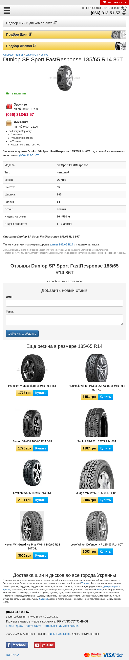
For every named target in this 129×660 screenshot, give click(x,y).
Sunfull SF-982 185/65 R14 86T (96, 441)
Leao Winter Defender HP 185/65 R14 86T (97, 544)
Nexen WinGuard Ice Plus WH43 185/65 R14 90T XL (32, 546)
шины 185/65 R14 (61, 244)
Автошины (50, 625)
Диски (19, 625)
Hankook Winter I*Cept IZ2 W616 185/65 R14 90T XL (97, 387)
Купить (40, 392)
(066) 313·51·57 (105, 13)
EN (12, 654)
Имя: (9, 296)
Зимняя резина (69, 625)
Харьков (43, 599)
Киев (99, 589)
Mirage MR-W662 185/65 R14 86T (96, 493)
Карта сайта (33, 625)
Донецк (6, 589)
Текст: (10, 311)
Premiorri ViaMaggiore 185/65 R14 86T (32, 385)
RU (8, 654)
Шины (9, 625)
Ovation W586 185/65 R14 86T (32, 493)
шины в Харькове (59, 633)
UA (17, 654)
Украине (85, 583)
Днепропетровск (111, 586)
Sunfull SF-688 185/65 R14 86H (32, 441)
